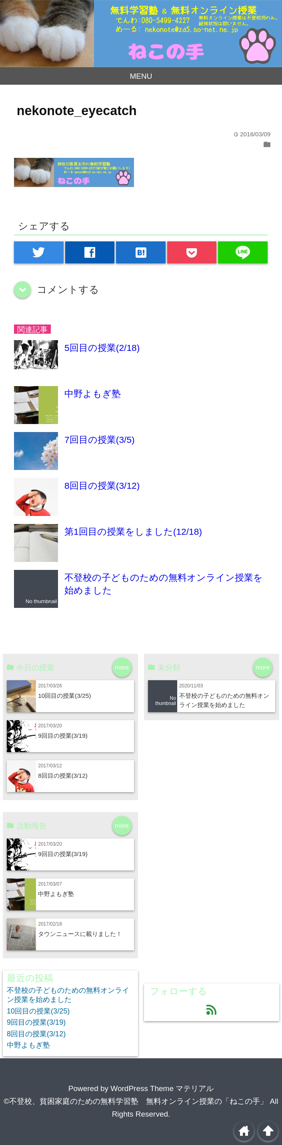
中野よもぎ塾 (92, 393)
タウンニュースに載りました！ (80, 933)
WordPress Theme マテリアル (162, 1088)
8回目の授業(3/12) (102, 485)
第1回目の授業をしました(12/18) (133, 531)
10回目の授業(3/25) (64, 695)
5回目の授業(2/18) (102, 348)
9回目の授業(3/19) (62, 735)
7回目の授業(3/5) (99, 439)
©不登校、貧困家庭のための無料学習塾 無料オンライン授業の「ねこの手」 (136, 1101)
